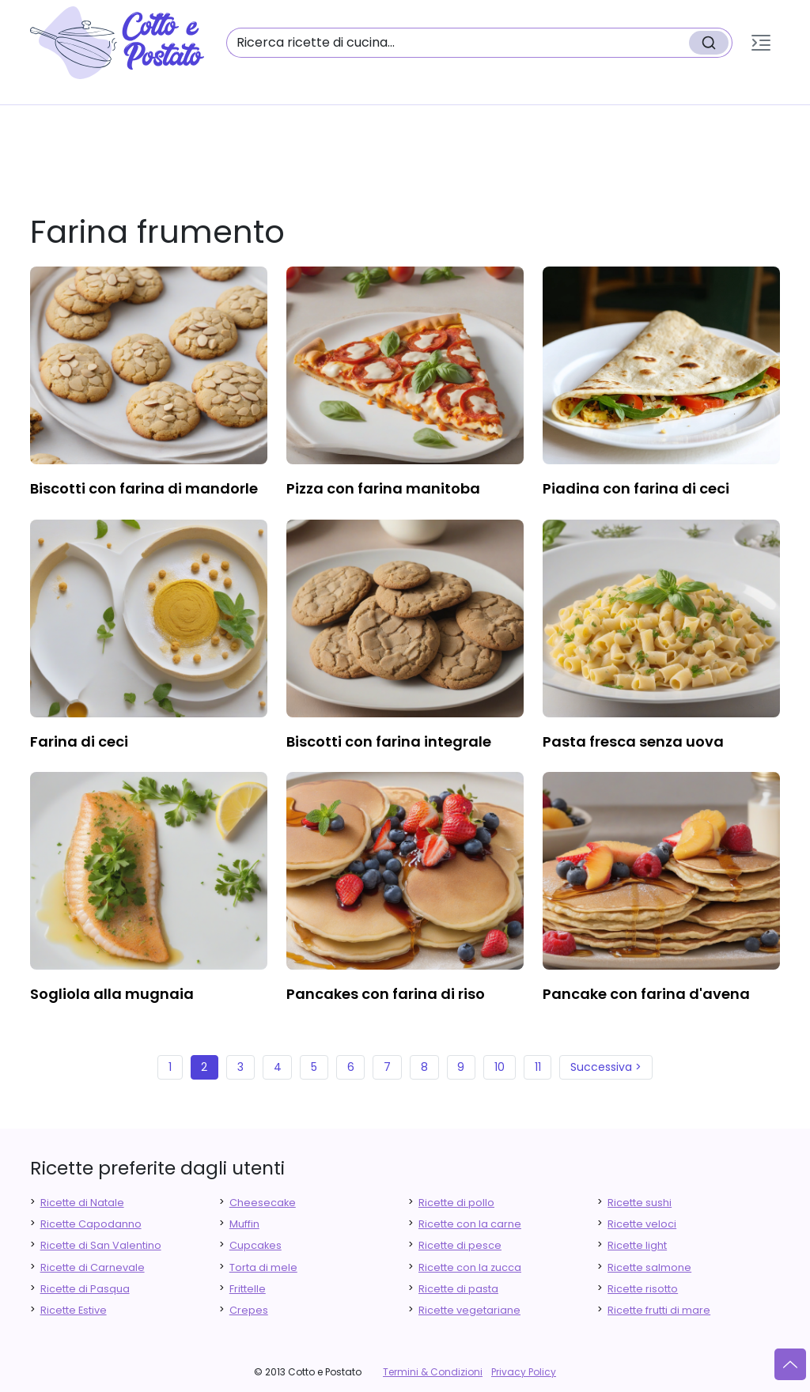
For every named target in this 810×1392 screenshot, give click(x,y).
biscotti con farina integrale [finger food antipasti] (388, 741)
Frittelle (247, 1289)
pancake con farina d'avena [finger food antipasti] (646, 994)
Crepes (248, 1310)
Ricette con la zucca (469, 1267)
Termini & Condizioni (433, 1372)
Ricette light (637, 1245)
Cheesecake (262, 1202)
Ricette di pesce (460, 1245)
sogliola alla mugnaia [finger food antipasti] (112, 994)
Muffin (244, 1224)
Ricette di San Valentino (100, 1245)
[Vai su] (790, 1364)
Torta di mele (263, 1267)
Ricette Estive (73, 1310)
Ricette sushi (640, 1202)
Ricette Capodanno (91, 1224)
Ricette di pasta (458, 1289)
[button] (761, 42)
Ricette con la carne (469, 1224)
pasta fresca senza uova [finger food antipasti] (633, 741)
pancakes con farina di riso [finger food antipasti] (385, 994)
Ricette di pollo (456, 1202)
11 (538, 1067)
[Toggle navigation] (761, 42)
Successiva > (606, 1067)
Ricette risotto (643, 1289)
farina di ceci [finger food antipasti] (79, 741)
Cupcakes (255, 1245)
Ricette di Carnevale (92, 1267)
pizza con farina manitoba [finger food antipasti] (383, 488)
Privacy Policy (523, 1372)
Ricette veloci (642, 1224)
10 (499, 1067)
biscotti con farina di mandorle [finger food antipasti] (144, 488)
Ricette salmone (649, 1267)
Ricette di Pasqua (85, 1289)
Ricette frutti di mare (659, 1310)
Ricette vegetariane (469, 1310)
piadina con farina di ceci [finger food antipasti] (636, 488)
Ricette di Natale (82, 1202)
